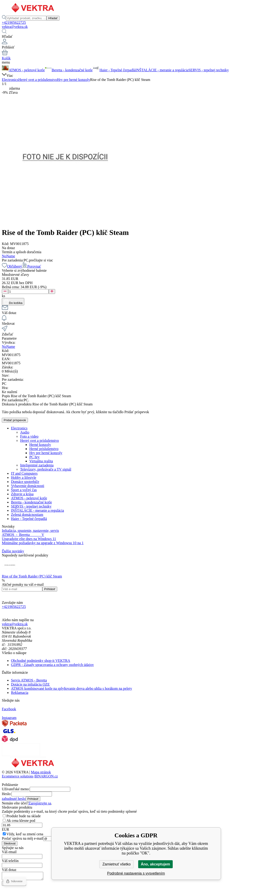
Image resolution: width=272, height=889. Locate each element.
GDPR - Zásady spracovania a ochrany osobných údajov (52, 665)
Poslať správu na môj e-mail (22, 838)
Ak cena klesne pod (20, 820)
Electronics (10, 80)
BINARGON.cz (46, 776)
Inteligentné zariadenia (37, 465)
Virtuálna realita (41, 461)
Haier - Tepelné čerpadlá (29, 519)
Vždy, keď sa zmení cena (24, 834)
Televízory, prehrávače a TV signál (45, 469)
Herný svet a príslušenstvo (37, 80)
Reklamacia (19, 693)
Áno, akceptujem (155, 864)
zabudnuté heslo (14, 799)
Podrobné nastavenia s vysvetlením (136, 873)
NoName (8, 256)
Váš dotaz (9, 870)
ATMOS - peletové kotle (29, 498)
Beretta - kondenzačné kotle (31, 502)
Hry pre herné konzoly (73, 80)
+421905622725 (14, 22)
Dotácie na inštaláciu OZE (30, 684)
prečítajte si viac (41, 260)
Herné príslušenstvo (44, 449)
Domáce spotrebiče (25, 482)
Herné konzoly (40, 445)
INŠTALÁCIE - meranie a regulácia (37, 510)
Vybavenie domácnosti (27, 486)
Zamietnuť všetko (116, 864)
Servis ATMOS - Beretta (29, 680)
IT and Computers (24, 473)
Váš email (9, 852)
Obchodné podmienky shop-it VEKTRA (40, 661)
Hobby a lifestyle (23, 477)
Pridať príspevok (15, 420)
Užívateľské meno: (16, 789)
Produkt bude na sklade (23, 816)
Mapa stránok (41, 772)
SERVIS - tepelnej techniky (31, 506)
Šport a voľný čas (24, 490)
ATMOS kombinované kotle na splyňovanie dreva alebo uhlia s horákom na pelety (71, 688)
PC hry (34, 457)
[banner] (33, 13)
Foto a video (29, 436)
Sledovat (10, 843)
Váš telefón (10, 861)
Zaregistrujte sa (39, 803)
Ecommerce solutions (17, 776)
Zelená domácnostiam (27, 514)
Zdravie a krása (22, 494)
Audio (24, 432)
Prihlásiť (49, 589)
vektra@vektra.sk (15, 27)
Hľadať (53, 18)
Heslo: (6, 794)
